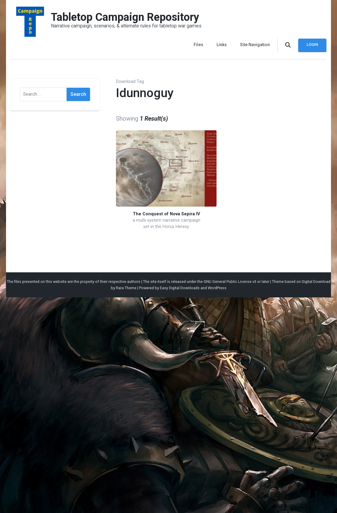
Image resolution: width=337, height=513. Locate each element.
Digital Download (316, 281)
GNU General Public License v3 (230, 281)
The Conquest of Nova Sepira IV (166, 214)
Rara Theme (126, 288)
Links (222, 44)
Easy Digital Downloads (180, 288)
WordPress (217, 288)
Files (198, 44)
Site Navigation (255, 44)
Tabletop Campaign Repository (125, 17)
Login (312, 44)
